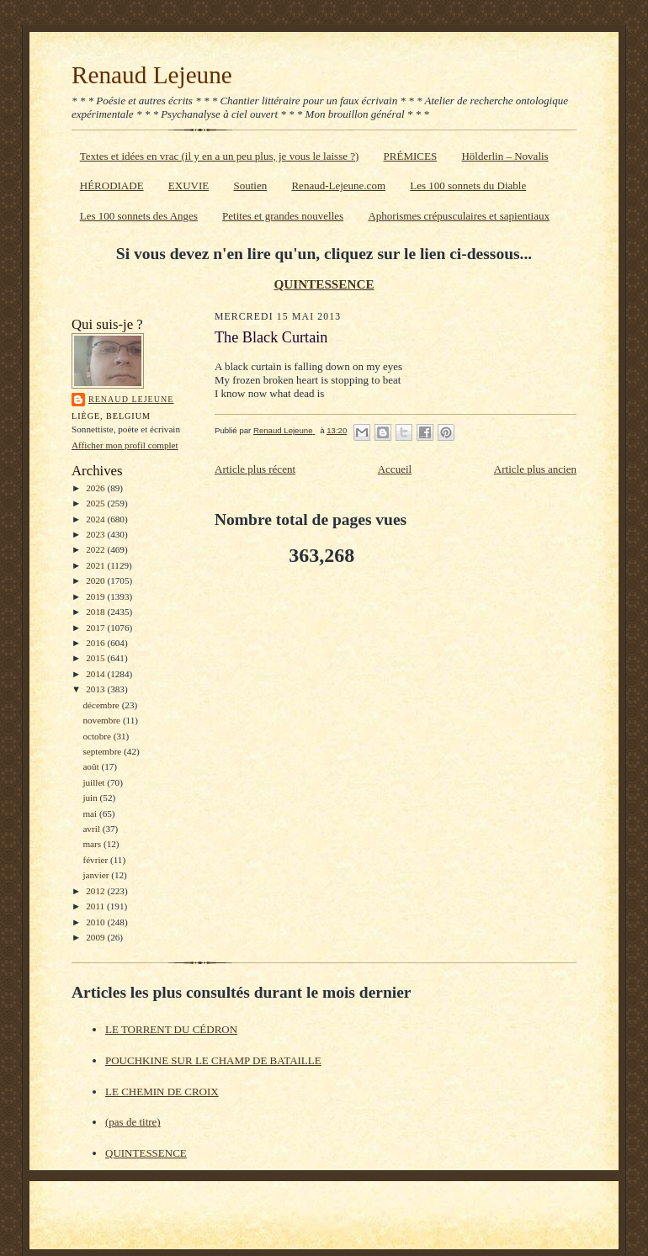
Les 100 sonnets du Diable (468, 185)
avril (92, 829)
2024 (96, 519)
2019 (96, 596)
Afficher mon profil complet (125, 445)
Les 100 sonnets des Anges (139, 215)
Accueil (395, 469)
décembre (101, 705)
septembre (103, 751)
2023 (96, 534)
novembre (102, 720)
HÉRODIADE (112, 185)
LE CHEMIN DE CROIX (162, 1091)
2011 (96, 906)
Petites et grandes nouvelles (282, 215)
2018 (96, 612)
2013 (96, 689)
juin (90, 797)
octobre (97, 736)
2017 (96, 628)
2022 (96, 549)
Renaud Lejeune (152, 74)
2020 (96, 580)
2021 (96, 565)
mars (93, 844)
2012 (96, 891)
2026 (96, 488)
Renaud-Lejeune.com (338, 185)
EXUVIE (188, 185)
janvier (96, 875)
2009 (96, 937)
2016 (96, 643)
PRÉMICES (411, 156)
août (91, 766)
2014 (96, 674)
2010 (96, 922)
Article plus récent (255, 469)
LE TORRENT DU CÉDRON (171, 1029)
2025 (96, 503)
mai (90, 813)
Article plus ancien (535, 469)
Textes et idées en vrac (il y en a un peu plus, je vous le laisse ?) (219, 156)
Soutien (250, 185)
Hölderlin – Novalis (504, 156)
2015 (96, 658)
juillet (94, 782)
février (96, 860)
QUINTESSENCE (324, 284)
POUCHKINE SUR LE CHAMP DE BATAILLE (213, 1060)
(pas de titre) (133, 1122)
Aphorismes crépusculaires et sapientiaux (459, 215)
